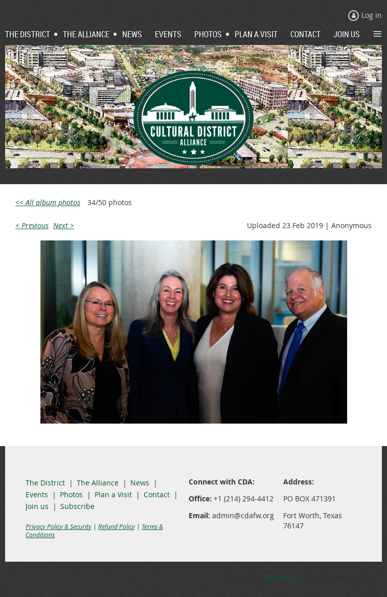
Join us (37, 506)
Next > (63, 225)
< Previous (32, 225)
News (139, 483)
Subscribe (77, 506)
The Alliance (98, 483)
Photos (71, 494)
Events (37, 494)
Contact (157, 494)
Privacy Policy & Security (59, 526)
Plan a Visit (113, 494)
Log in (371, 15)
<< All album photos (47, 202)
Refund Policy (116, 526)
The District (45, 483)
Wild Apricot (284, 577)
